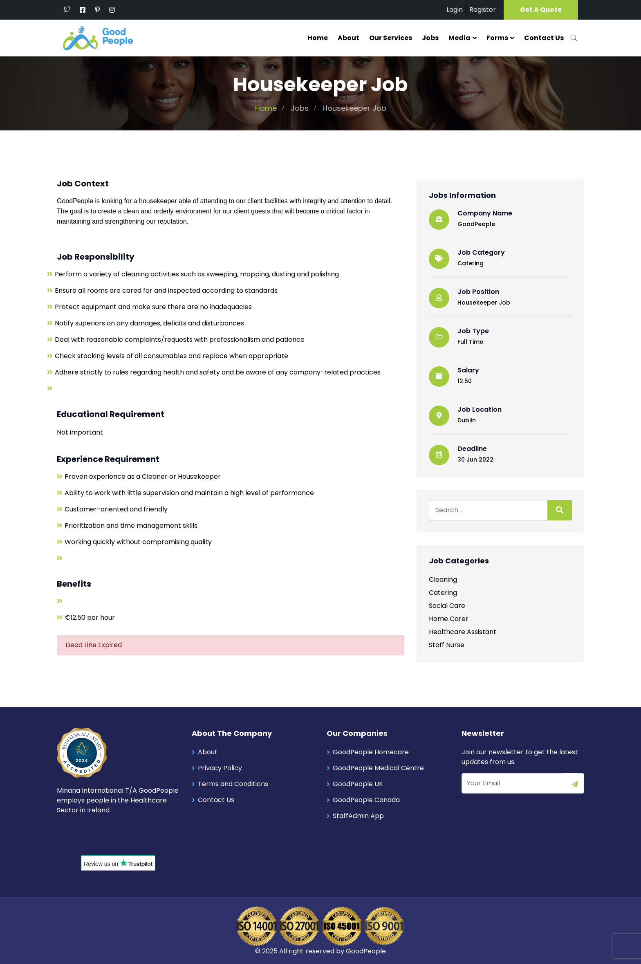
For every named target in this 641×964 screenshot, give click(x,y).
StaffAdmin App (358, 815)
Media (459, 38)
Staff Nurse (446, 644)
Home (317, 38)
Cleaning (443, 579)
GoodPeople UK (358, 783)
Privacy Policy (220, 767)
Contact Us (544, 38)
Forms (497, 38)
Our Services (390, 38)
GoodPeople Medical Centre (378, 767)
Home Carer (448, 618)
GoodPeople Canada (366, 799)
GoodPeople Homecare (371, 751)
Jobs (430, 38)
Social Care (447, 605)
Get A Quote (541, 9)
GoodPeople (366, 950)
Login (454, 9)
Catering (470, 263)
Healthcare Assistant (462, 631)
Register (482, 9)
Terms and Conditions (233, 783)
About (348, 38)
